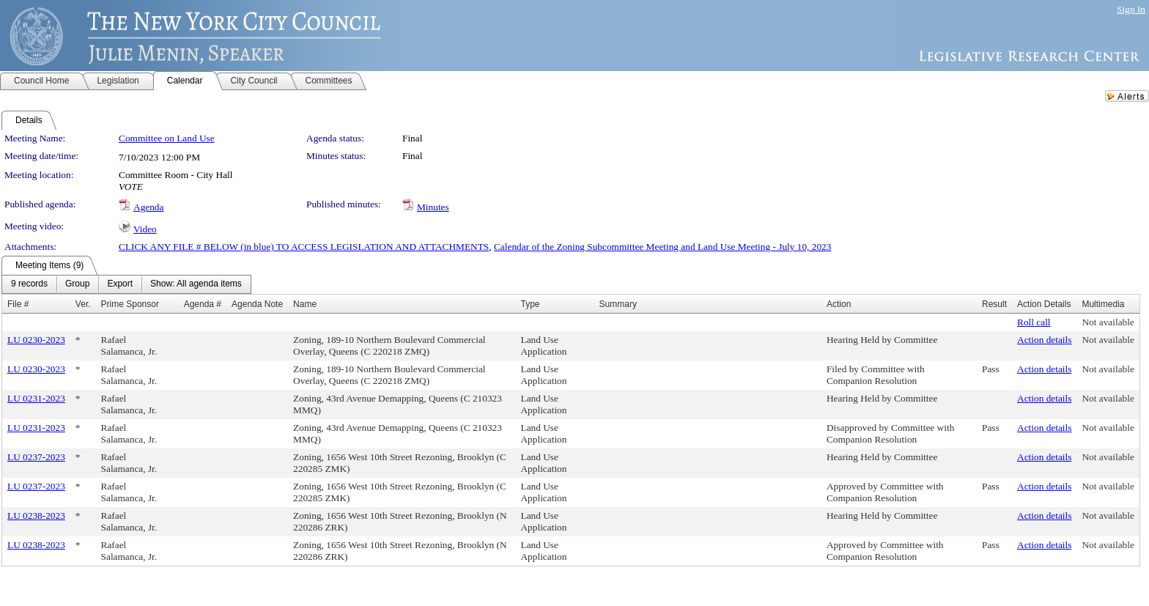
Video (145, 228)
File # (18, 304)
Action (839, 304)
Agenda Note (257, 304)
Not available (1108, 322)
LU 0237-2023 (36, 456)
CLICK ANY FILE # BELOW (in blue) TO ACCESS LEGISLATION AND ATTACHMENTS (304, 246)
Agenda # (202, 304)
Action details (1044, 339)
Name (305, 304)
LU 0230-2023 (36, 339)
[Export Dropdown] (119, 284)
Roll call (1034, 322)
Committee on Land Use (167, 138)
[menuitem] (29, 284)
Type (529, 304)
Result (994, 304)
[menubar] (126, 284)
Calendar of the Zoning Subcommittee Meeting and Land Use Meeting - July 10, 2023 (662, 246)
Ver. (83, 304)
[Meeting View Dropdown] (196, 284)
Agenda (148, 207)
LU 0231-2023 (36, 398)
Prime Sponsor (130, 304)
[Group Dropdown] (77, 284)
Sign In (1131, 9)
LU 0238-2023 (36, 515)
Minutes (433, 207)
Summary (618, 304)
